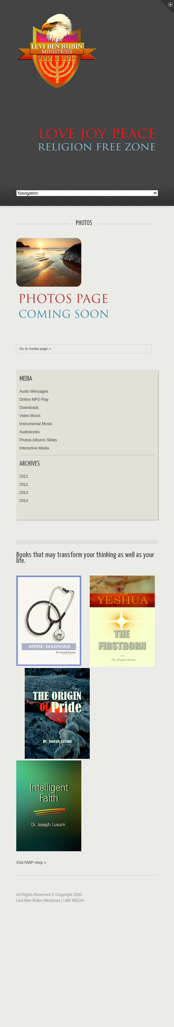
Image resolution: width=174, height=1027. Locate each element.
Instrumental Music (36, 424)
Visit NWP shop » (31, 862)
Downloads (29, 407)
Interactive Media (34, 448)
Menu (167, 7)
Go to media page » (35, 349)
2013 (24, 492)
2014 (24, 500)
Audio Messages (34, 391)
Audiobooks (30, 432)
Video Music (30, 415)
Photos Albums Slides (38, 440)
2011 (24, 476)
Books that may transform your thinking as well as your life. (85, 558)
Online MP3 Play (34, 399)
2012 (24, 484)
